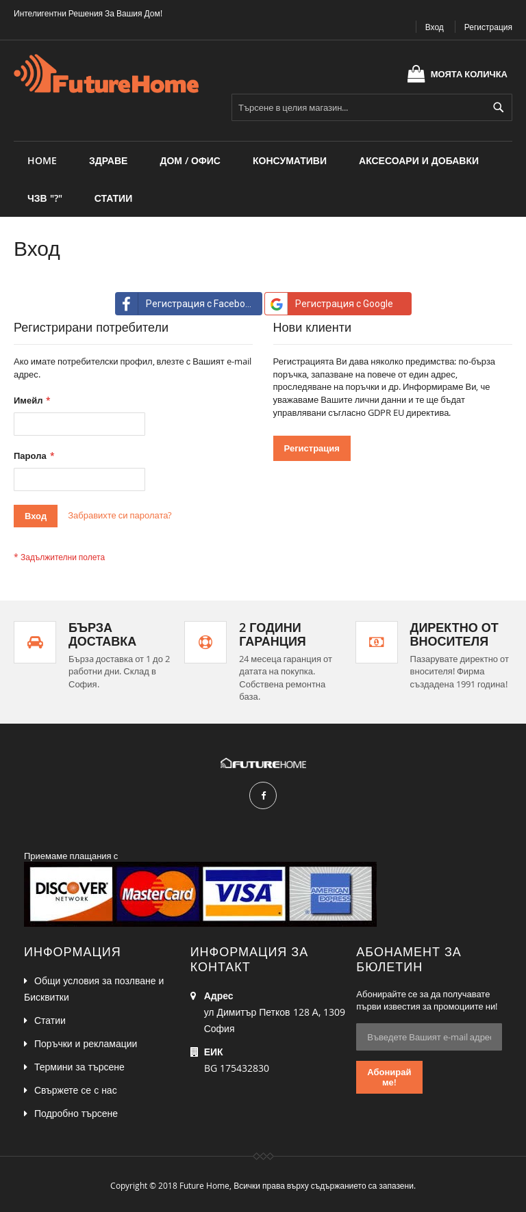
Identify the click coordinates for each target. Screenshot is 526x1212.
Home (42, 160)
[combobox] (371, 107)
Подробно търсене (76, 1113)
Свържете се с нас (75, 1089)
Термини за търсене (79, 1066)
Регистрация (488, 26)
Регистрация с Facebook (185, 304)
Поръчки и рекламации (85, 1043)
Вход (434, 26)
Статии (50, 1020)
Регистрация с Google (329, 304)
